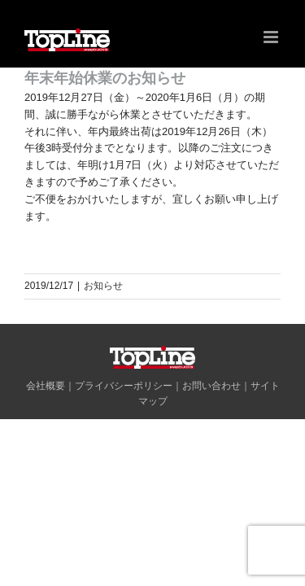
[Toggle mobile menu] (272, 37)
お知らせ (103, 285)
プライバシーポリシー (123, 426)
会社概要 (45, 426)
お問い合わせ (211, 426)
